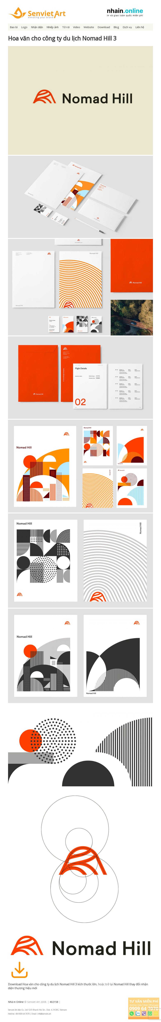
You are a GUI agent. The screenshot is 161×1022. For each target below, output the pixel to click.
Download (104, 27)
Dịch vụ (127, 27)
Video (76, 27)
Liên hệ (139, 27)
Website (89, 27)
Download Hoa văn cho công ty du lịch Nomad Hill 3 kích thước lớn (52, 984)
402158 (54, 1002)
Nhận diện (37, 27)
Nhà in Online (16, 1002)
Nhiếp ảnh (53, 27)
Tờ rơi (65, 27)
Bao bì (14, 27)
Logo (24, 27)
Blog (116, 27)
